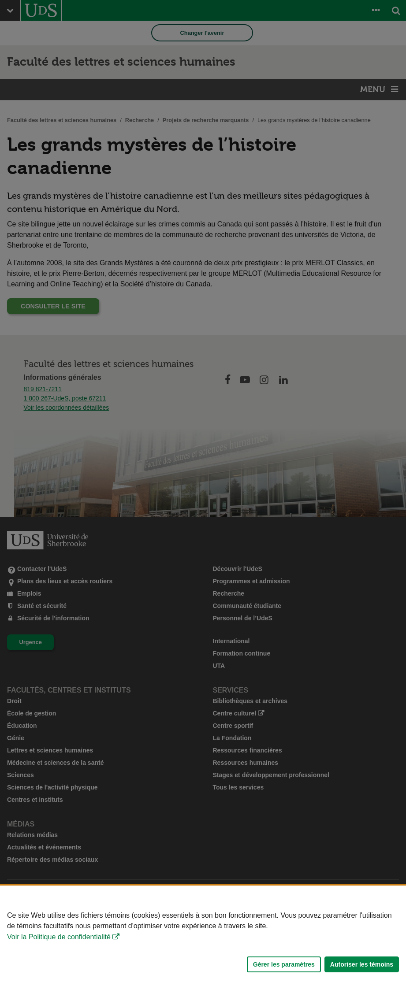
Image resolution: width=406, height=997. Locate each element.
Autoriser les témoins (361, 964)
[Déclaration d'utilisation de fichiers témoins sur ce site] (203, 941)
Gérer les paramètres (284, 964)
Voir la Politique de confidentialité (59, 937)
